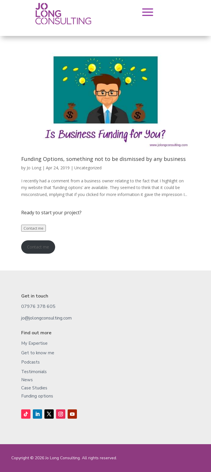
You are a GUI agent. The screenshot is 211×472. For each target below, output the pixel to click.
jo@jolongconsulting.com (46, 318)
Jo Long (34, 167)
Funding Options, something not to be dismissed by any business (103, 158)
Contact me (34, 228)
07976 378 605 (38, 306)
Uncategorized (88, 167)
